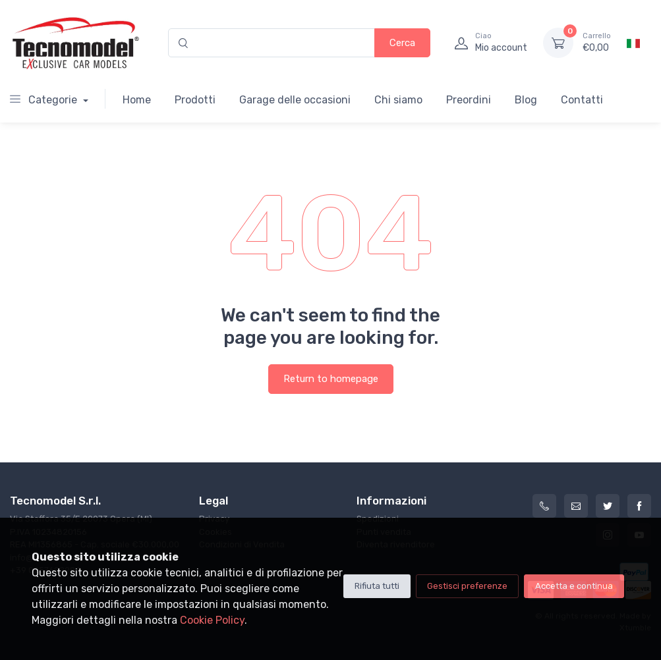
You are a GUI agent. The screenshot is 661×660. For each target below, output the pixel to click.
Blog (526, 100)
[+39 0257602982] (544, 506)
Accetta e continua (574, 586)
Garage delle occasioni (295, 100)
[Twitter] (607, 506)
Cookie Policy (212, 620)
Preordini (468, 100)
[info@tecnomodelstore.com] (576, 506)
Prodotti (195, 100)
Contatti (582, 100)
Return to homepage (330, 379)
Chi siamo (398, 100)
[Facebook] (639, 506)
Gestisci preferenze (467, 586)
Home (137, 100)
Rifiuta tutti (377, 586)
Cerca (402, 43)
